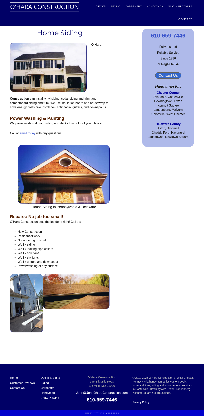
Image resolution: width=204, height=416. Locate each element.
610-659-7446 (168, 36)
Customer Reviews (22, 382)
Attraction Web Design (106, 413)
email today (27, 133)
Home (14, 377)
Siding (45, 382)
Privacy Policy (140, 402)
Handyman (48, 392)
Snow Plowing (50, 397)
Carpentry (47, 387)
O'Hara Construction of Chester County (44, 6)
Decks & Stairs (50, 377)
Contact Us (168, 75)
